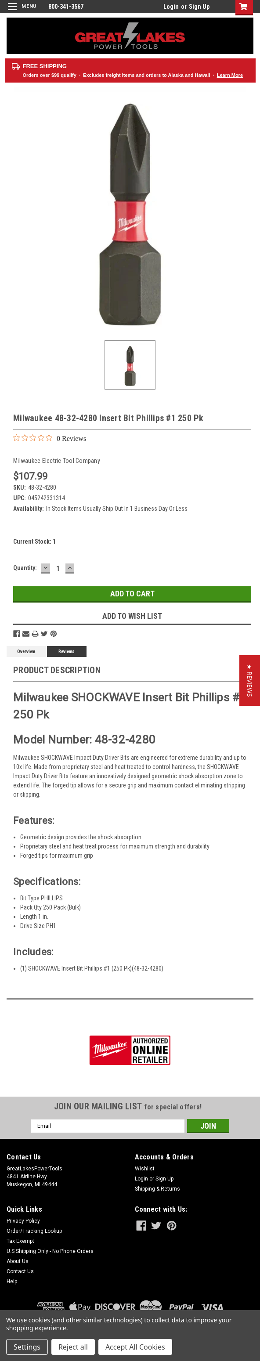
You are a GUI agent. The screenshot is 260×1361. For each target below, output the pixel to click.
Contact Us (20, 1271)
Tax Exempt (20, 1241)
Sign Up (199, 6)
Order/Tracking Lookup (34, 1231)
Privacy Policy (23, 1221)
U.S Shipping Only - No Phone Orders (50, 1251)
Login (171, 6)
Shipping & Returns (157, 1189)
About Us (18, 1261)
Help (12, 1281)
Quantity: (25, 567)
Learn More (230, 75)
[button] (249, 680)
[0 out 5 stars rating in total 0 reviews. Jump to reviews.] (49, 438)
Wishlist (145, 1169)
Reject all (73, 1347)
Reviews (66, 651)
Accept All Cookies (135, 1347)
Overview (26, 651)
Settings (27, 1347)
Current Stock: (34, 541)
